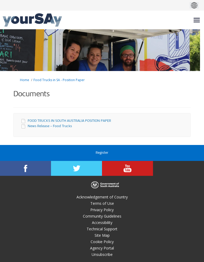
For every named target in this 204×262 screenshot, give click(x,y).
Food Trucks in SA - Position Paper (59, 80)
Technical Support (102, 228)
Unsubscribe (102, 254)
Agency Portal (102, 248)
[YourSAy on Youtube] (127, 168)
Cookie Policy (102, 241)
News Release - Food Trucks (50, 126)
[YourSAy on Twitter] (76, 168)
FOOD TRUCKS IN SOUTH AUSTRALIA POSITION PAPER (69, 121)
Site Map (102, 235)
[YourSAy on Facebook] (25, 168)
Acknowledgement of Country (102, 196)
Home (24, 80)
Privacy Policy (102, 209)
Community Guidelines (102, 216)
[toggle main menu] (196, 20)
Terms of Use (102, 203)
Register (102, 153)
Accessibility (102, 222)
